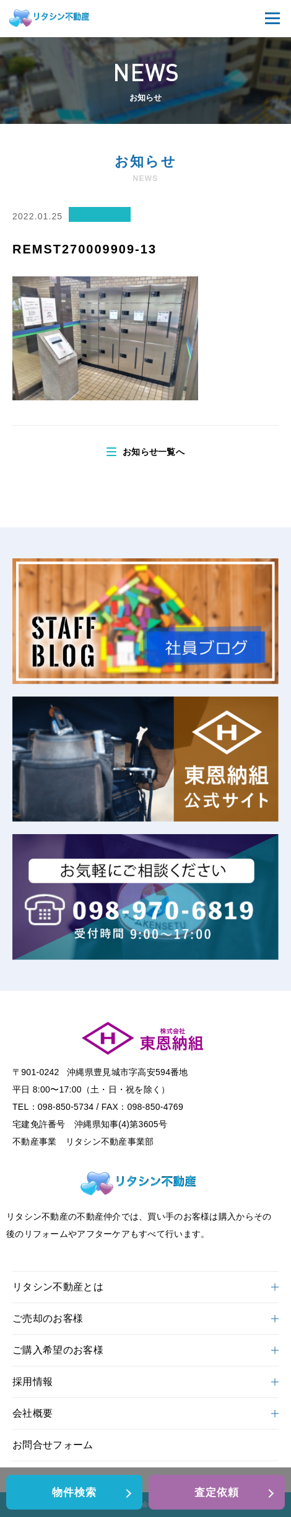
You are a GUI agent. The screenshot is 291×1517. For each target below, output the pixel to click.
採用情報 (145, 1381)
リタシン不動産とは (145, 1287)
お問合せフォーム (52, 1445)
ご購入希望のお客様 (145, 1350)
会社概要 (145, 1413)
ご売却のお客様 (145, 1318)
